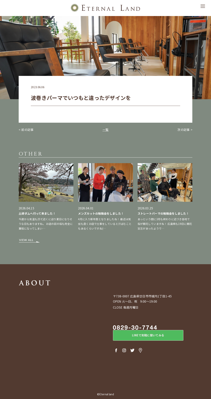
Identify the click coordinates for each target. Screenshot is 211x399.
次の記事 (183, 129)
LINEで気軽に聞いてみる (144, 336)
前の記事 (27, 129)
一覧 (106, 129)
